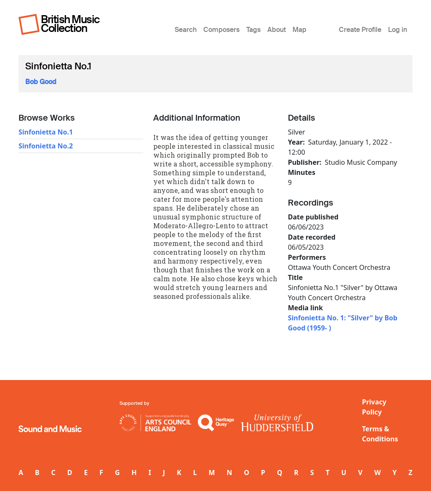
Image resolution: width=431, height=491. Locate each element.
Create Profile (360, 29)
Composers (221, 29)
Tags (253, 29)
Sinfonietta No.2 (46, 145)
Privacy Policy (374, 407)
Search (186, 29)
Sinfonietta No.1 (46, 132)
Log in (397, 29)
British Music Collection (70, 23)
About (276, 29)
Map (299, 29)
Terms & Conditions (380, 433)
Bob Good (40, 81)
